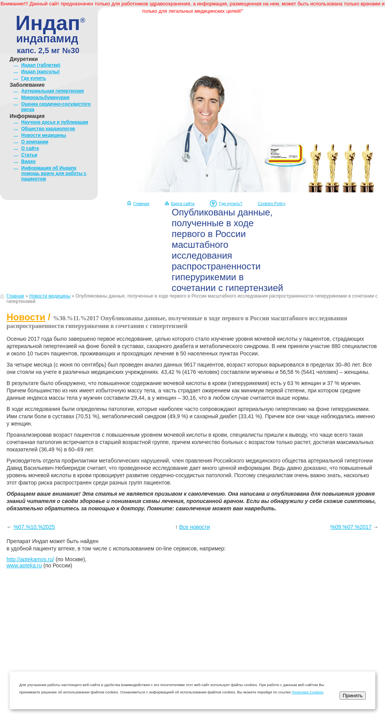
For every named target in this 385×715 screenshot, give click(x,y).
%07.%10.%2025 (34, 527)
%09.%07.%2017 (351, 527)
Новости (26, 317)
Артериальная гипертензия (52, 91)
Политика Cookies (307, 692)
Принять (353, 695)
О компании (35, 142)
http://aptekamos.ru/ (30, 559)
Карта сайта (182, 203)
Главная (141, 203)
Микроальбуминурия (45, 97)
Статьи (29, 155)
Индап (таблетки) (40, 65)
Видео (28, 161)
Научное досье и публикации (54, 122)
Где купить (33, 78)
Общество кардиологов (48, 128)
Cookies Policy (271, 203)
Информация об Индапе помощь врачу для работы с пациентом (54, 173)
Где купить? (230, 203)
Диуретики (24, 59)
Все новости (194, 527)
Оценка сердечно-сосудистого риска (55, 106)
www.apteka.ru (24, 565)
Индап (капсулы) (40, 71)
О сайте (30, 148)
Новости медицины (43, 135)
